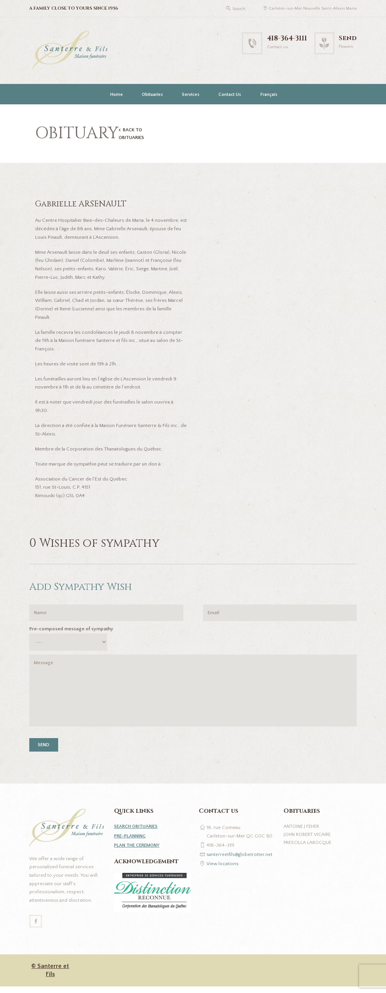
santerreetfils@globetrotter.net (239, 859)
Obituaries (152, 94)
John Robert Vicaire (308, 840)
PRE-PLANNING (131, 841)
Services (191, 94)
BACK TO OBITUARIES (132, 134)
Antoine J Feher (302, 831)
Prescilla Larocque (309, 848)
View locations (222, 869)
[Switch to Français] (268, 94)
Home (116, 94)
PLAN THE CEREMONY (138, 850)
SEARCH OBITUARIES (137, 831)
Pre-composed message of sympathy (71, 630)
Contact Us (229, 94)
